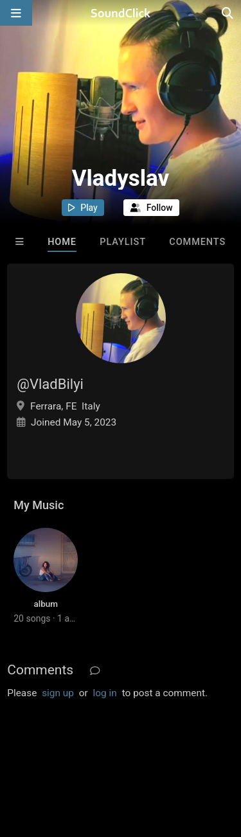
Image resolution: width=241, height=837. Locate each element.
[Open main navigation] (16, 13)
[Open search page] (228, 13)
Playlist (123, 242)
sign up (58, 693)
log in (105, 693)
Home (62, 242)
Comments (197, 242)
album (45, 603)
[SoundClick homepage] (121, 12)
